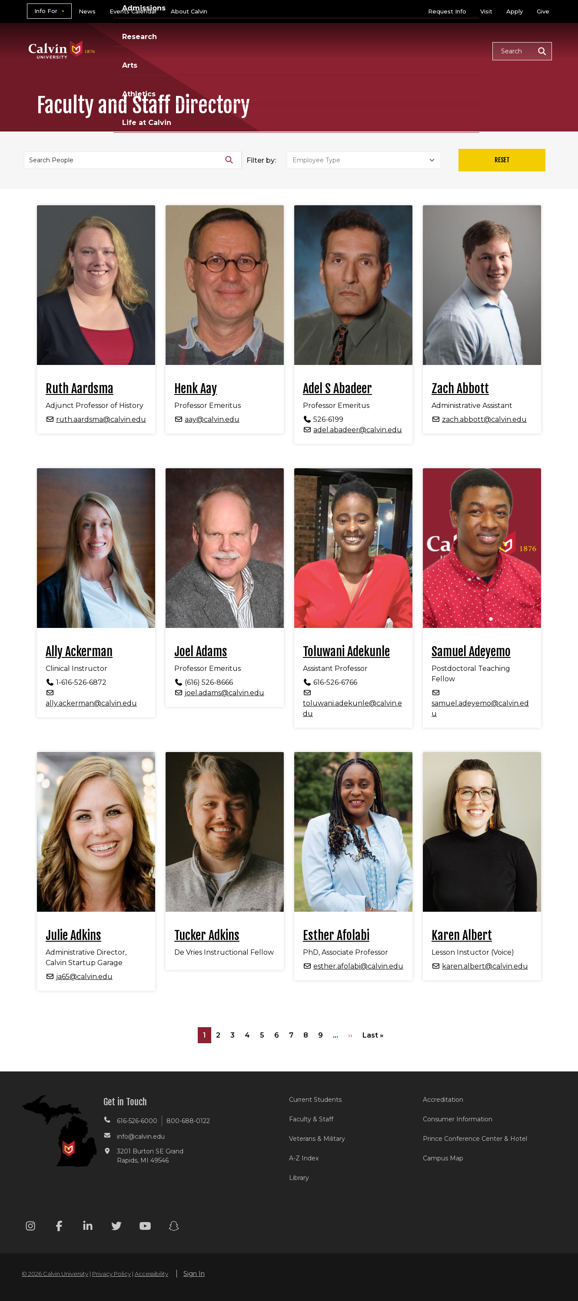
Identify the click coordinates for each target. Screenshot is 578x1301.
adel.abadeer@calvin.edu (357, 430)
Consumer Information (457, 1119)
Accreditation (443, 1100)
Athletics (396, 50)
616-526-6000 (137, 1121)
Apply (514, 11)
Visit (486, 11)
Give (543, 11)
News (87, 11)
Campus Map (443, 1158)
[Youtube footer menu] (145, 1227)
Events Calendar (133, 11)
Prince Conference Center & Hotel (475, 1139)
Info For (45, 10)
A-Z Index (304, 1158)
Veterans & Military (317, 1139)
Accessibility (151, 1273)
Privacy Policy (111, 1273)
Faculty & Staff (311, 1119)
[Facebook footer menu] (59, 1227)
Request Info (447, 11)
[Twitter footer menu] (116, 1227)
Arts (354, 50)
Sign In (194, 1274)
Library (299, 1178)
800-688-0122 (188, 1121)
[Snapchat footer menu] (173, 1227)
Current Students (315, 1100)
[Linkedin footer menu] (87, 1227)
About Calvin (189, 11)
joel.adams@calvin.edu (224, 693)
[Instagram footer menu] (30, 1227)
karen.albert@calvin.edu (485, 966)
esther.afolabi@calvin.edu (358, 966)
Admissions (255, 50)
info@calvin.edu (141, 1136)
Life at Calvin (454, 50)
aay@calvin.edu (212, 419)
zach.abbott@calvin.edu (484, 419)
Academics (195, 50)
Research (312, 50)
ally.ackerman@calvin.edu (91, 703)
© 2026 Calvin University (55, 1273)
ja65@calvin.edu (84, 976)
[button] (522, 51)
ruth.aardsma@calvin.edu (101, 419)
